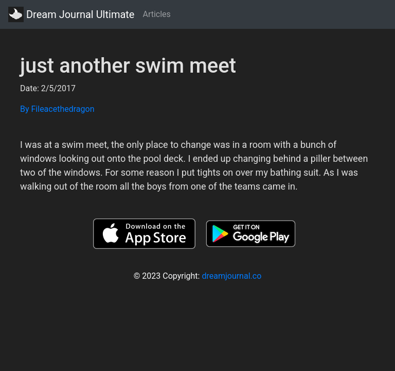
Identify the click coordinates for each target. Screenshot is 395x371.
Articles (156, 14)
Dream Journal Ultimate (71, 14)
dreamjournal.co (231, 276)
